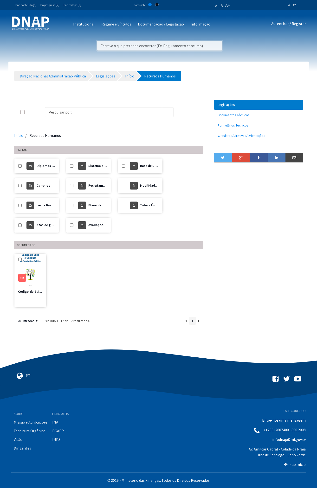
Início (18, 135)
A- (216, 5)
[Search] (103, 112)
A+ (227, 5)
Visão (18, 439)
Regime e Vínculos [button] (116, 24)
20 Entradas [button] (28, 321)
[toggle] (30, 112)
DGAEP (58, 430)
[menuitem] (259, 105)
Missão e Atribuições (30, 422)
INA (55, 422)
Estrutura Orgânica (29, 430)
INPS (56, 439)
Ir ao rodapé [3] (72, 5)
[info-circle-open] (181, 112)
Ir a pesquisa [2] (49, 5)
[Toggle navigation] (56, 24)
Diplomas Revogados (52, 166)
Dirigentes (22, 448)
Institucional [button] (84, 24)
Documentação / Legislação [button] (161, 24)
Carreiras (43, 185)
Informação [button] (200, 24)
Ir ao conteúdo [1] (25, 5)
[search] (167, 112)
